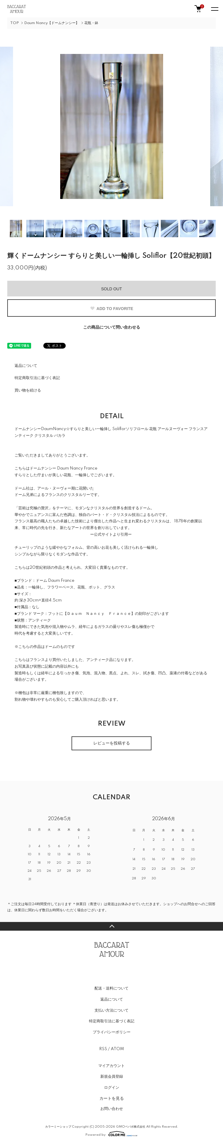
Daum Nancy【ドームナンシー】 (51, 23)
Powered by (111, 1133)
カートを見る (111, 1098)
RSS (103, 1049)
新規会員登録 (111, 1077)
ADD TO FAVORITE (111, 308)
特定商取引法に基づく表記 (37, 378)
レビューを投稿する (111, 743)
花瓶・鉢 (91, 23)
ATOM (117, 1049)
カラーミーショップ (58, 1126)
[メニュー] (214, 8)
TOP (14, 23)
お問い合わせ (111, 1109)
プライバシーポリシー (112, 1032)
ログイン (111, 1088)
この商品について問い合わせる (111, 327)
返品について (26, 366)
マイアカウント (111, 1066)
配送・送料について (111, 988)
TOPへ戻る (111, 926)
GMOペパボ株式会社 (130, 1126)
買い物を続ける (28, 390)
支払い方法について (111, 1010)
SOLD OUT (111, 289)
